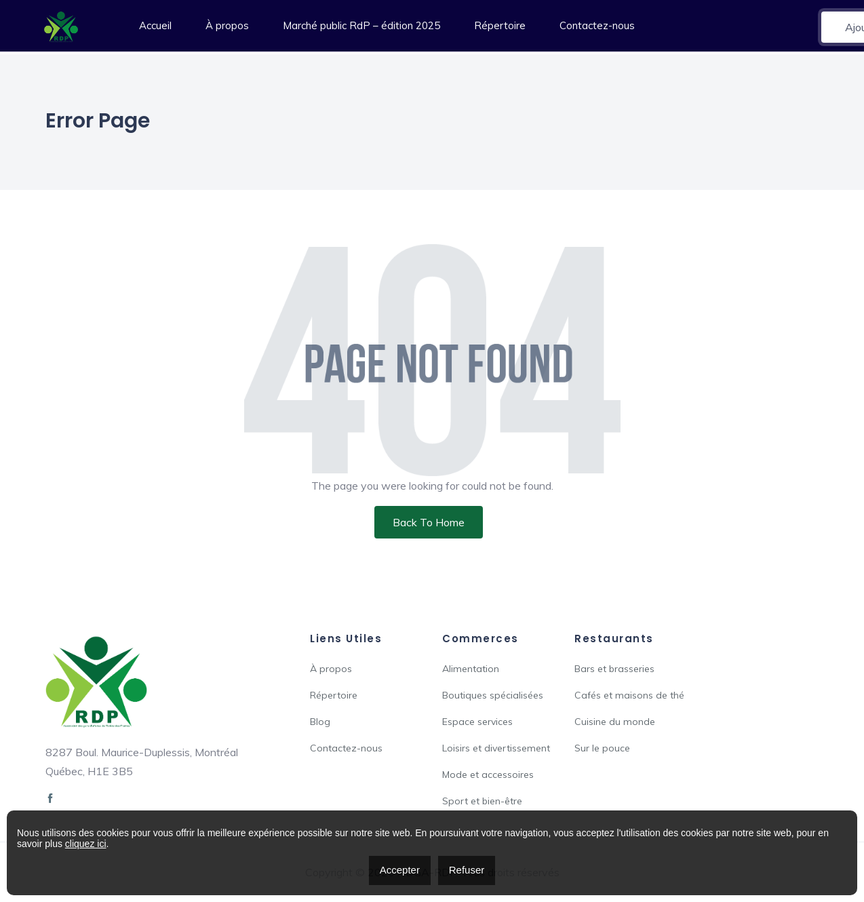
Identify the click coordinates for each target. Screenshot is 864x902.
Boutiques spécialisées (492, 695)
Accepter (400, 870)
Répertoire (500, 25)
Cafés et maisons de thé (629, 695)
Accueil (155, 25)
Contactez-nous (597, 25)
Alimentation (470, 669)
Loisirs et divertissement (496, 748)
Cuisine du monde (614, 721)
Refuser (467, 870)
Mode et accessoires (488, 774)
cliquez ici (85, 843)
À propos (227, 25)
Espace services (477, 721)
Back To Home (429, 522)
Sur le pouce (602, 748)
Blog (320, 721)
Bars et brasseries (614, 669)
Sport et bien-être (482, 801)
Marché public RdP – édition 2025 (361, 25)
